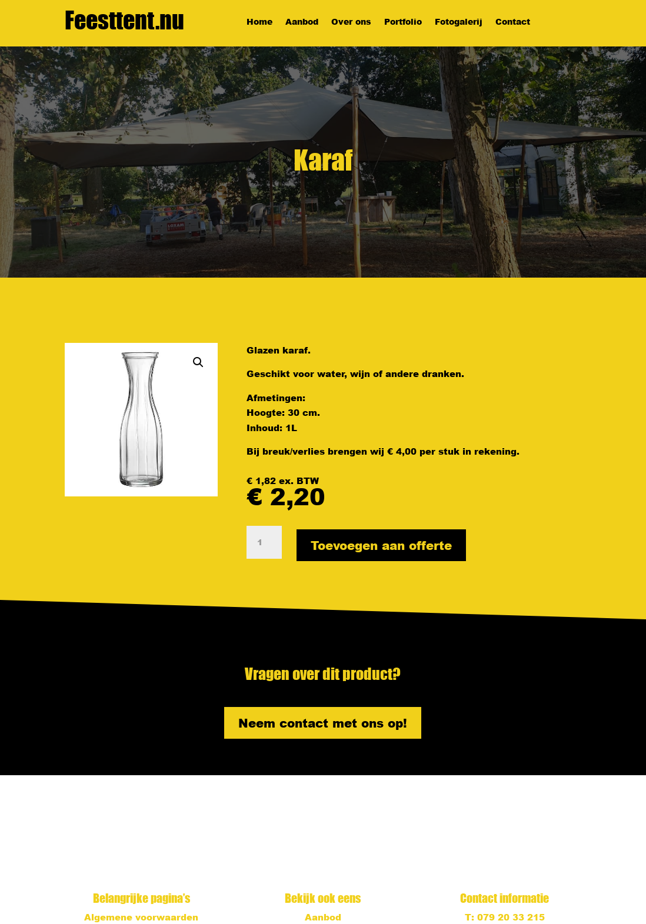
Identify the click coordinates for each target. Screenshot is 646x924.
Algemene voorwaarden (141, 916)
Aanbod (301, 22)
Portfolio (403, 22)
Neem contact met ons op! (322, 723)
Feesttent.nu (124, 20)
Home (259, 22)
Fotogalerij (458, 22)
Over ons (351, 22)
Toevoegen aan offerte (381, 545)
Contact (512, 22)
